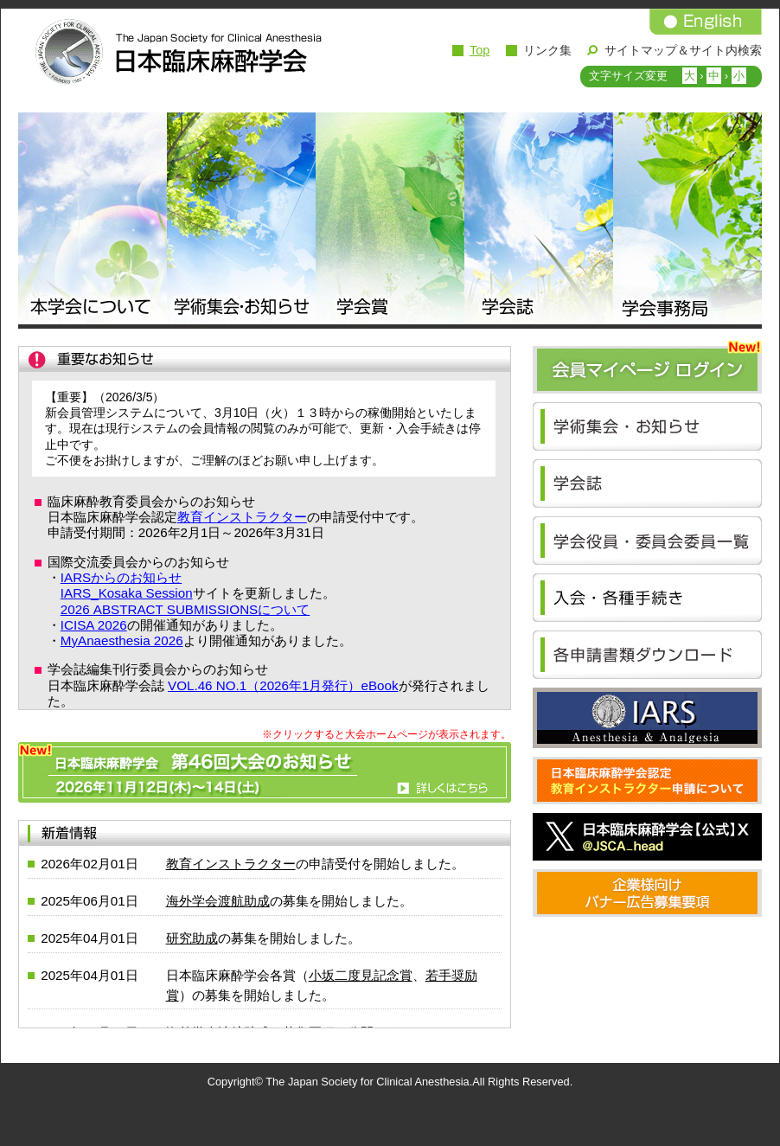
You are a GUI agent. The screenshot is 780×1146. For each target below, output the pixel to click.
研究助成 (192, 938)
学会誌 (538, 220)
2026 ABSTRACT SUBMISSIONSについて (185, 609)
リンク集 (547, 50)
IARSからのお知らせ (121, 577)
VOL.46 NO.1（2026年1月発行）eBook (283, 685)
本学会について (92, 220)
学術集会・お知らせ (241, 220)
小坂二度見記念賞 (360, 975)
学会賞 (390, 220)
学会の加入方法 (647, 597)
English (705, 22)
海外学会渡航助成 (218, 900)
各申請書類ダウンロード (647, 655)
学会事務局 (687, 220)
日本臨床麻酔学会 (173, 52)
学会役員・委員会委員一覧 (647, 540)
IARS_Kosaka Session (127, 593)
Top (479, 50)
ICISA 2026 (94, 625)
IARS (647, 718)
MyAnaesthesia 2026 (122, 640)
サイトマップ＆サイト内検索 (683, 50)
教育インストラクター (242, 516)
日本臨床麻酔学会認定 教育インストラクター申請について (647, 780)
